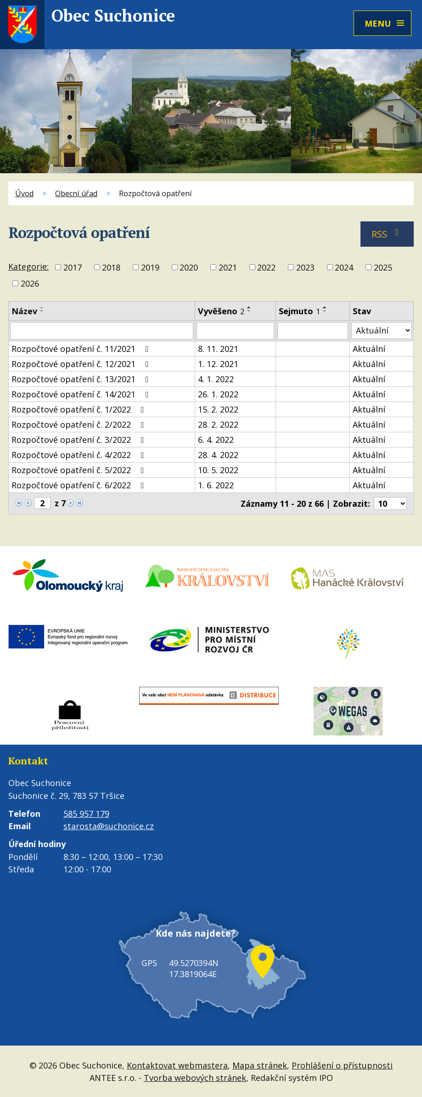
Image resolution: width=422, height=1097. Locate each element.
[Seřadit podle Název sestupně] (42, 311)
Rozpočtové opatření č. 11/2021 (81, 348)
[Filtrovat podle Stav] (381, 330)
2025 (383, 267)
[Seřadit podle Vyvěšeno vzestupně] (249, 307)
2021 (228, 267)
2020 (189, 267)
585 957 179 (86, 813)
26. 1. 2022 (218, 394)
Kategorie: (28, 266)
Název (24, 311)
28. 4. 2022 (218, 454)
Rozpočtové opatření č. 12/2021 (81, 363)
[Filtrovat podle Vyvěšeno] (235, 330)
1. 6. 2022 (216, 485)
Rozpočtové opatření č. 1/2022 (79, 409)
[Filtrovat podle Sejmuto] (313, 330)
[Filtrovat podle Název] (101, 330)
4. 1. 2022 (216, 379)
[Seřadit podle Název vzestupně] (42, 307)
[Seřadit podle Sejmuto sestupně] (325, 311)
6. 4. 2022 (216, 439)
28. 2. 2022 (218, 424)
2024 (344, 267)
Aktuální (369, 348)
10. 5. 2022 (218, 469)
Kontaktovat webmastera (177, 1064)
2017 (72, 267)
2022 (266, 267)
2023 (305, 267)
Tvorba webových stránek (195, 1076)
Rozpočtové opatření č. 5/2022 (79, 469)
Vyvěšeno (221, 311)
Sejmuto (299, 311)
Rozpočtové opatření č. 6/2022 (79, 485)
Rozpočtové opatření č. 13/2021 (81, 379)
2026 (30, 283)
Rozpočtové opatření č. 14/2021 (81, 394)
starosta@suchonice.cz (108, 825)
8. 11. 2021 (218, 348)
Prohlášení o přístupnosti (342, 1064)
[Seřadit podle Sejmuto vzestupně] (325, 307)
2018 (111, 267)
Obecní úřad (76, 193)
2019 (150, 267)
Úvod (24, 193)
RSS (387, 234)
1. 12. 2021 (218, 363)
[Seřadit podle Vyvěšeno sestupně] (249, 311)
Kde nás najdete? (191, 943)
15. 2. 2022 (218, 409)
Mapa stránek (259, 1064)
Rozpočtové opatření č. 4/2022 (79, 454)
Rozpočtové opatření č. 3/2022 (79, 439)
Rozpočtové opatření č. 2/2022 (79, 424)
